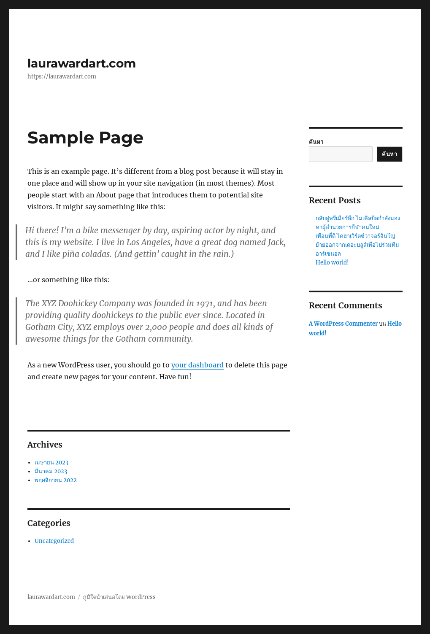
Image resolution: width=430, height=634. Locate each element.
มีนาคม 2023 (51, 471)
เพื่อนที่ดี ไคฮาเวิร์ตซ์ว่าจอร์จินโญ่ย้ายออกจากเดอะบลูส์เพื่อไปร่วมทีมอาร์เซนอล (357, 244)
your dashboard (197, 365)
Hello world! (332, 262)
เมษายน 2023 (51, 462)
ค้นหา (316, 142)
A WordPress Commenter (343, 323)
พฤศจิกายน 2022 (56, 480)
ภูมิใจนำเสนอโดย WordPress (119, 597)
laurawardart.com (81, 63)
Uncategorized (54, 541)
